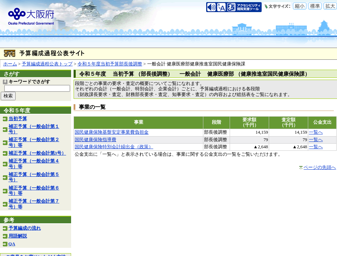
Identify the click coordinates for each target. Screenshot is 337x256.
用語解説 (18, 236)
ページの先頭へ (320, 167)
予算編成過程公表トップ (47, 64)
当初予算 (18, 118)
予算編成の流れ (25, 228)
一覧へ (316, 132)
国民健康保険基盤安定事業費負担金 (112, 132)
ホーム (10, 64)
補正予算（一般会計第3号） (37, 153)
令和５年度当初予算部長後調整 (109, 64)
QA (12, 243)
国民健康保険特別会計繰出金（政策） (114, 146)
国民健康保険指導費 (95, 139)
